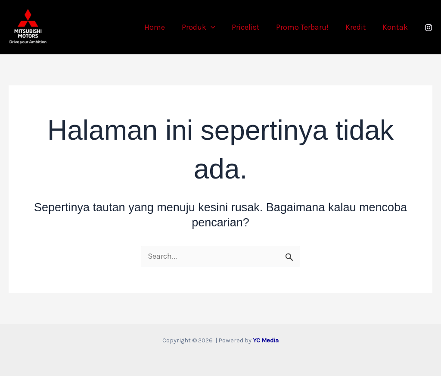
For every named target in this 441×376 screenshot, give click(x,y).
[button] (215, 27)
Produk (203, 27)
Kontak (395, 27)
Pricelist (249, 27)
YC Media (266, 340)
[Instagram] (428, 27)
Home (160, 27)
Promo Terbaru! (305, 27)
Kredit (357, 27)
